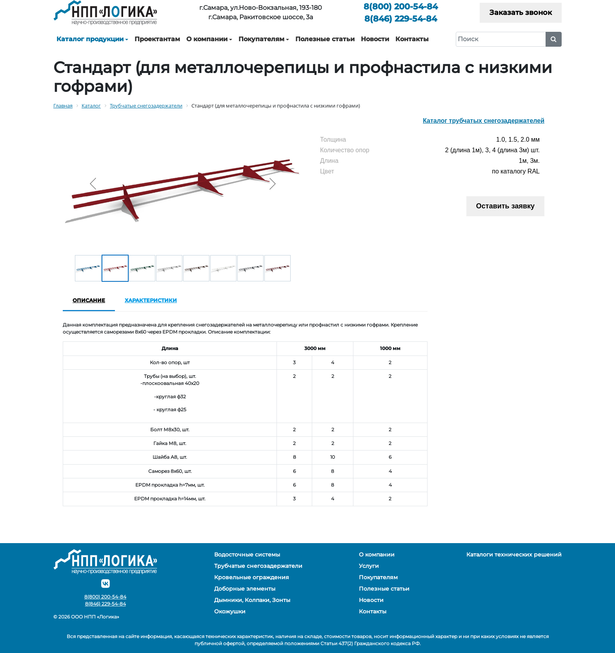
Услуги (369, 565)
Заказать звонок (520, 12)
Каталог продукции (90, 39)
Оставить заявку (505, 206)
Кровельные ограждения (251, 577)
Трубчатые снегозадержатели (258, 565)
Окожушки (230, 611)
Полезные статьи (325, 39)
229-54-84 (400, 19)
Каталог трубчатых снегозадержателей (483, 120)
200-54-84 (401, 6)
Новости (375, 39)
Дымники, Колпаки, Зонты (252, 600)
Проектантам (157, 39)
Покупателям (261, 39)
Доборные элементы (244, 588)
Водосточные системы (247, 554)
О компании (206, 39)
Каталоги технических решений (514, 554)
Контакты (412, 39)
